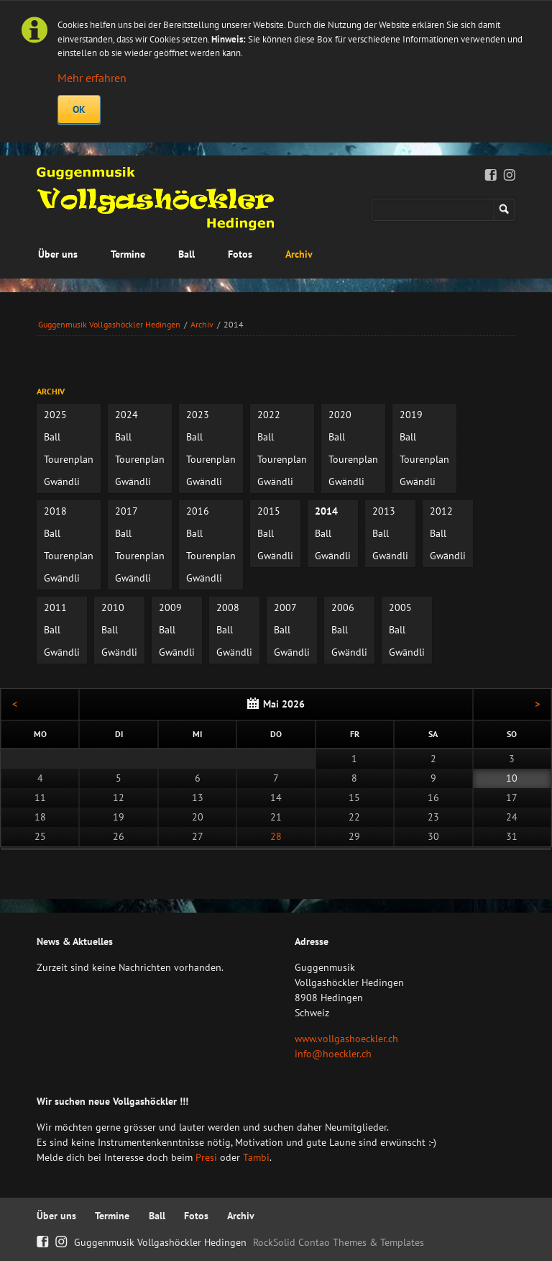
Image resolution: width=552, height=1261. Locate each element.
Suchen (504, 209)
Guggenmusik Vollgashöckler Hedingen (109, 324)
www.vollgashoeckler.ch (346, 1038)
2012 (441, 511)
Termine (128, 254)
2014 (326, 511)
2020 (339, 414)
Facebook (491, 175)
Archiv (299, 254)
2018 (55, 511)
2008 (227, 607)
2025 (55, 414)
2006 (342, 607)
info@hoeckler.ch (333, 1053)
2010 (112, 607)
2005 (400, 607)
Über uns (58, 254)
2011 (55, 607)
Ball (186, 254)
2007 (285, 607)
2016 (197, 511)
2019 (411, 414)
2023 (197, 414)
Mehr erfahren (92, 78)
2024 (126, 414)
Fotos (240, 254)
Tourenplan (68, 459)
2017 (126, 511)
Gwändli (62, 481)
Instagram (510, 175)
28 (276, 836)
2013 (383, 511)
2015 (268, 511)
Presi (206, 1157)
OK (79, 109)
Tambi (256, 1157)
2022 (268, 414)
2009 (170, 607)
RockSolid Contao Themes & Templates (338, 1242)
